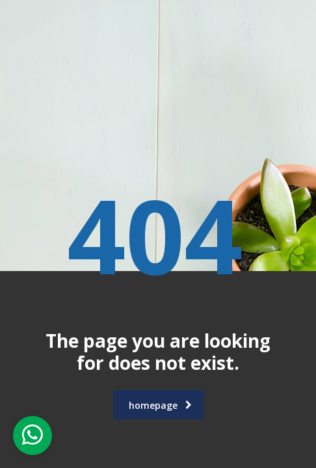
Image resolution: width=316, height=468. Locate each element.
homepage (160, 405)
